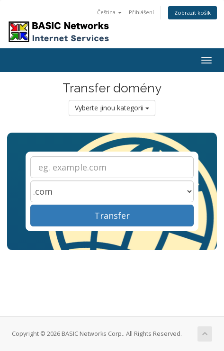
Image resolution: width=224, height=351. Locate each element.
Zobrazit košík (192, 12)
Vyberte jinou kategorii (112, 107)
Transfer (112, 215)
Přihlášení (141, 12)
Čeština (109, 12)
